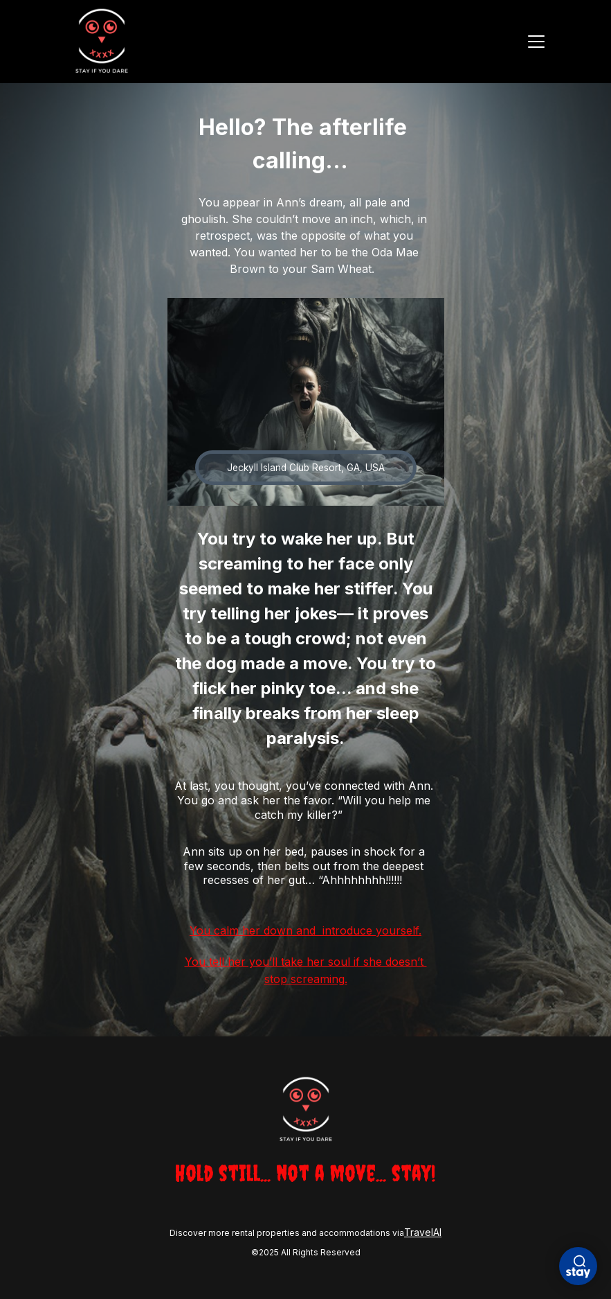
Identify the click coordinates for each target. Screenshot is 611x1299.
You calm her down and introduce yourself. (305, 930)
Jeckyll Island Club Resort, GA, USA (306, 467)
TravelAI (422, 1232)
